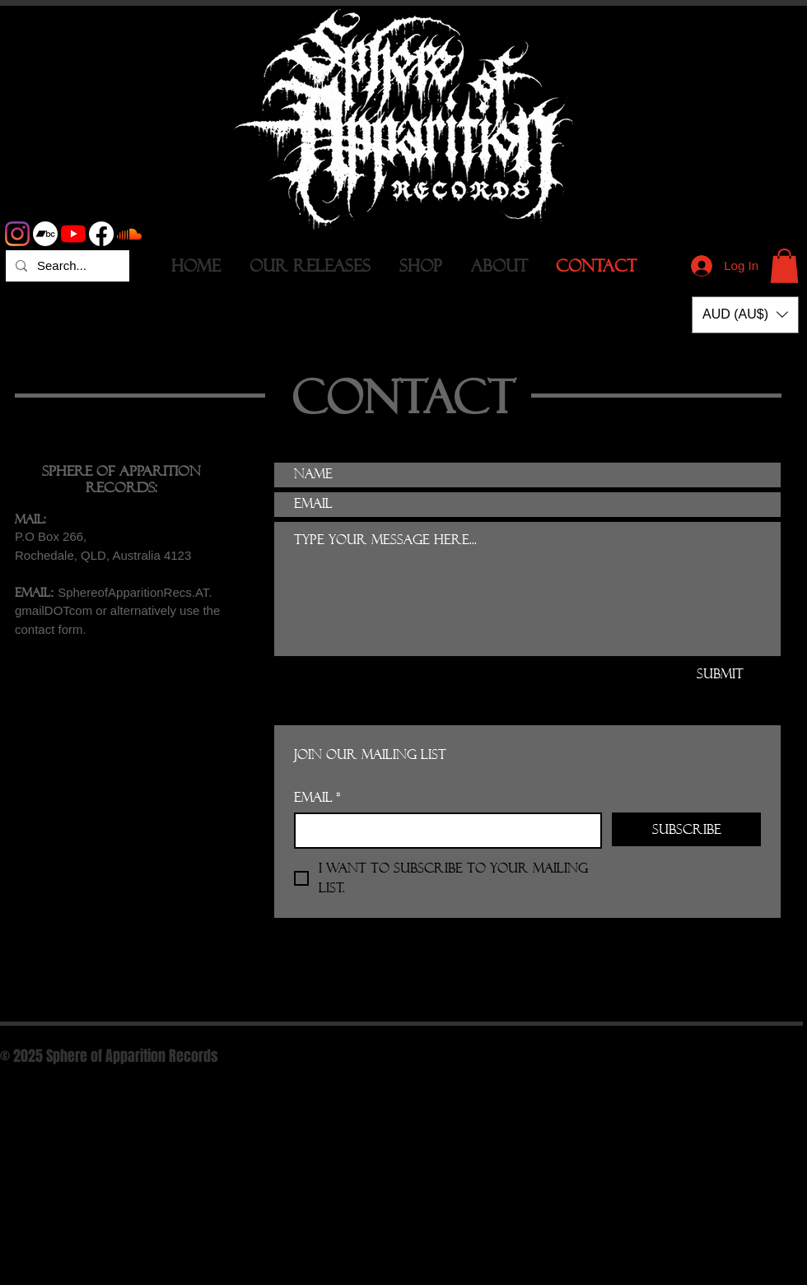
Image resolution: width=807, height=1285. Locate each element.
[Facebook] (101, 233)
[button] (784, 266)
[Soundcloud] (129, 233)
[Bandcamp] (45, 233)
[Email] (443, 830)
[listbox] (745, 314)
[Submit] (720, 674)
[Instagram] (17, 233)
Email (317, 797)
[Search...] (66, 266)
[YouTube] (73, 233)
